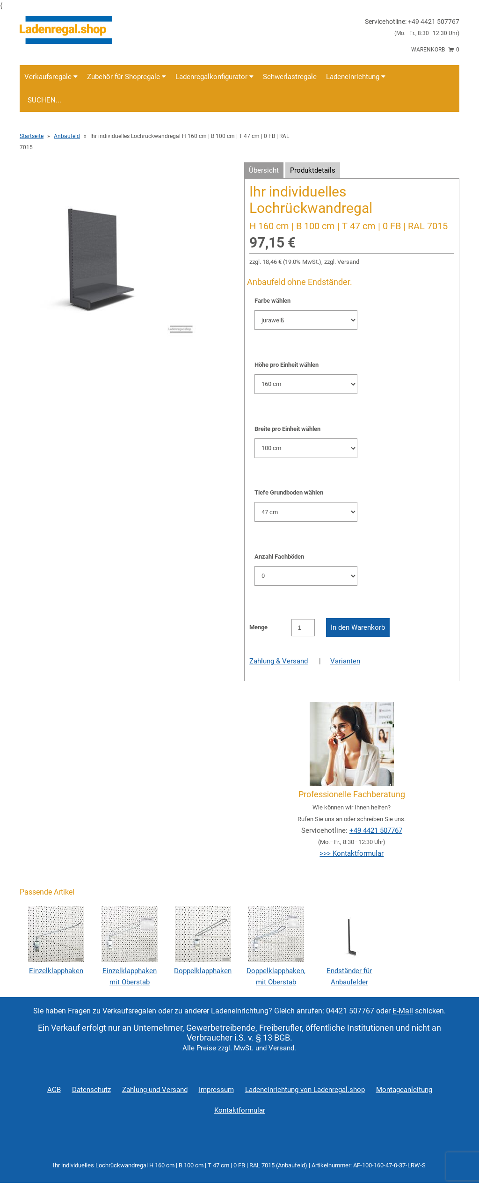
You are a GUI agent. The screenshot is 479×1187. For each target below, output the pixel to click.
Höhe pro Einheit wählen (286, 364)
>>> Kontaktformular (351, 853)
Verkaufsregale (51, 77)
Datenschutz (91, 1089)
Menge (258, 627)
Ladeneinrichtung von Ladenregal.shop (305, 1089)
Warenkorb (435, 49)
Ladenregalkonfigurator (214, 77)
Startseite (32, 136)
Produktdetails (312, 170)
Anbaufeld (67, 136)
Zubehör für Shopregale (126, 77)
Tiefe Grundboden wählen (288, 492)
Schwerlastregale (290, 77)
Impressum (216, 1089)
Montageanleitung (404, 1089)
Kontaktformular (239, 1110)
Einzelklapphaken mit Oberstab (130, 970)
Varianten (345, 661)
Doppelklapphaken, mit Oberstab (276, 970)
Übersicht (264, 170)
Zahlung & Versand (278, 661)
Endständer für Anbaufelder (349, 970)
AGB (54, 1089)
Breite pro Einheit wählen (287, 428)
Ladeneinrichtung (355, 77)
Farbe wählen (272, 300)
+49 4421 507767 (375, 830)
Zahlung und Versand (155, 1089)
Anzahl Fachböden (279, 556)
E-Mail (402, 1010)
